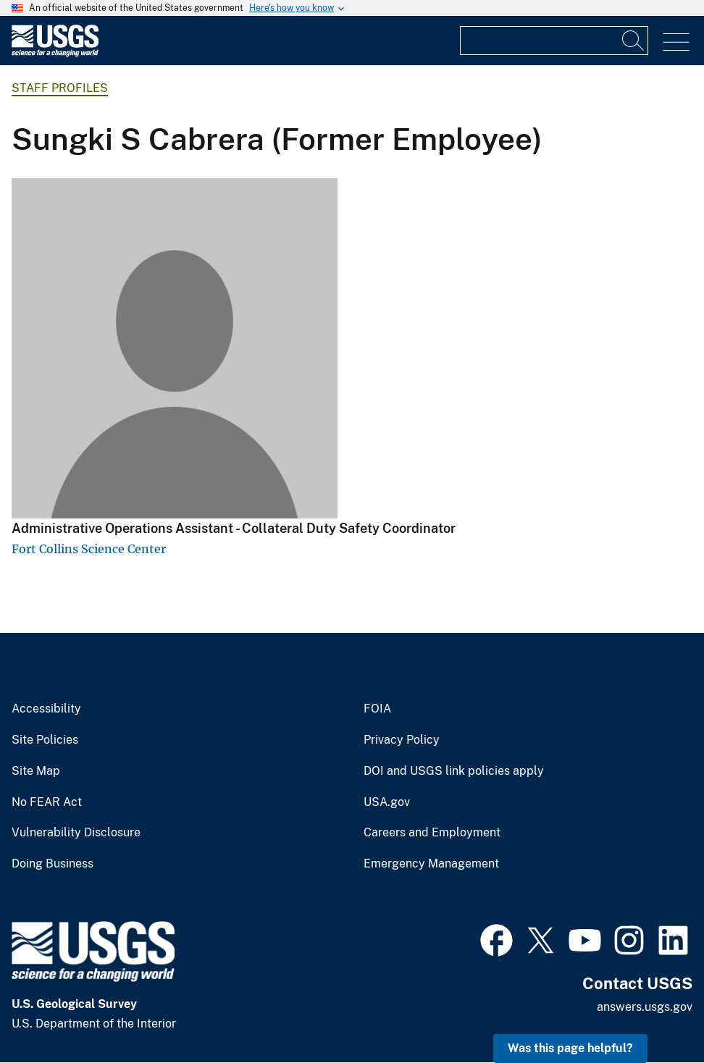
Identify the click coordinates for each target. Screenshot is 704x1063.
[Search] (633, 40)
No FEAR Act (47, 802)
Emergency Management (431, 863)
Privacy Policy (402, 740)
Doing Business (52, 863)
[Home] (55, 53)
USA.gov (387, 802)
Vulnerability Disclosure (76, 832)
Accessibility (46, 708)
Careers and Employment (432, 832)
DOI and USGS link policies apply (454, 771)
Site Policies (45, 740)
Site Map (36, 771)
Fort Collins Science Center (89, 549)
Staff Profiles (60, 88)
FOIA (377, 708)
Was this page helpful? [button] (570, 1048)
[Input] (554, 40)
